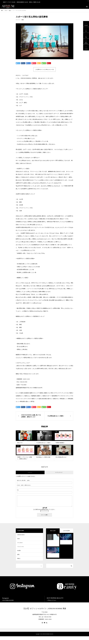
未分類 (18, 553)
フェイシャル (20, 548)
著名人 (18, 562)
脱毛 (23, 19)
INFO (18, 539)
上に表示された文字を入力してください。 (44, 509)
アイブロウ (20, 544)
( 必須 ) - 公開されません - (24, 485)
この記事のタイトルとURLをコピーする (44, 69)
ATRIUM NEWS (21, 535)
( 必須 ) (23, 480)
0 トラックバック (58, 472)
